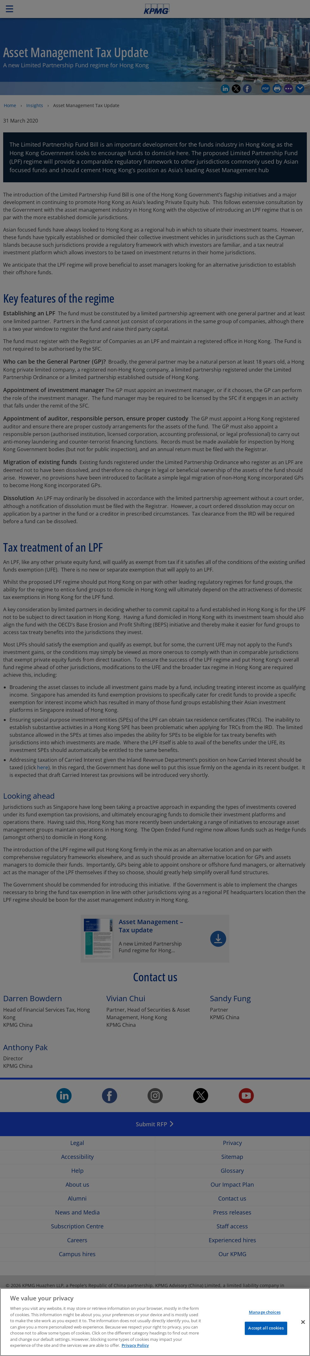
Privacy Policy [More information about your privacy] (135, 1350)
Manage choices (265, 1317)
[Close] (303, 1327)
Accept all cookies (265, 1333)
